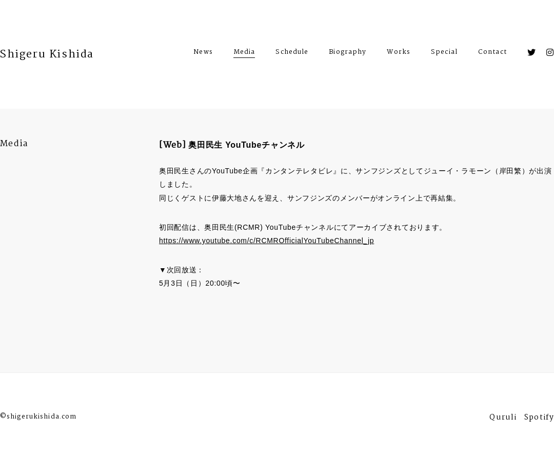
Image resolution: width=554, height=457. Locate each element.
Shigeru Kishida (47, 54)
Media (244, 52)
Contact (492, 53)
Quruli (503, 419)
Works (398, 53)
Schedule (291, 53)
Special (444, 53)
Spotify (539, 419)
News (202, 53)
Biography (347, 53)
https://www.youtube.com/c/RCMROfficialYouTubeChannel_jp (266, 240)
